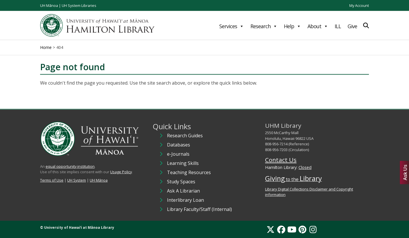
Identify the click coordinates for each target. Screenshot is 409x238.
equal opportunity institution (70, 166)
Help (292, 26)
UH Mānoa (49, 5)
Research (263, 26)
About (317, 26)
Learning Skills (183, 163)
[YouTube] (292, 229)
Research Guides (185, 135)
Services (231, 26)
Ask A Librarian (183, 191)
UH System (76, 180)
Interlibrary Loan (185, 200)
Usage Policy (121, 171)
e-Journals (178, 154)
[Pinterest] (302, 229)
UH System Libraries (79, 5)
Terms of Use (51, 180)
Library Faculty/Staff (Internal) (199, 209)
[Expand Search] (366, 25)
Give (352, 26)
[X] (271, 229)
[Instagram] (313, 229)
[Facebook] (281, 229)
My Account (359, 5)
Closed (305, 167)
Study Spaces (181, 181)
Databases (178, 145)
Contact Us (281, 160)
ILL (338, 26)
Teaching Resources (189, 172)
